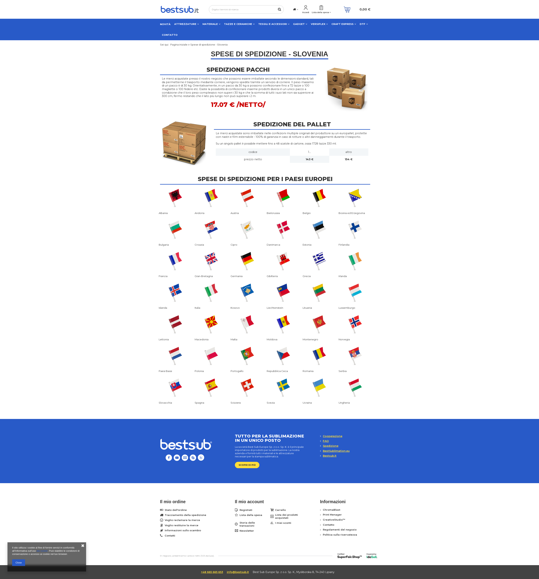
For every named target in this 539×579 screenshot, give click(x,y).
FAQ (326, 441)
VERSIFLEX (318, 23)
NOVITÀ (165, 24)
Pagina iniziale (179, 44)
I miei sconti (283, 523)
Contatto (170, 34)
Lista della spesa (320, 12)
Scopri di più (247, 465)
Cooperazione (332, 436)
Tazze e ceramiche (238, 23)
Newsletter (247, 530)
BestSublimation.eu (336, 451)
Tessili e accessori (272, 23)
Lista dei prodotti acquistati (286, 516)
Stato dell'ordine (176, 510)
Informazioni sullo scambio (183, 530)
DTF (362, 23)
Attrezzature (185, 23)
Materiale (210, 23)
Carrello (280, 510)
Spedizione (330, 446)
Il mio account (249, 501)
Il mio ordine (173, 501)
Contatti (170, 535)
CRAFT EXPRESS (342, 23)
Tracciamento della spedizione (185, 515)
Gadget (299, 23)
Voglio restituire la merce (181, 525)
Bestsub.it (330, 456)
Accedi (305, 12)
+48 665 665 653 (212, 572)
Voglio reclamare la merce (182, 520)
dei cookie (42, 550)
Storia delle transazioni (247, 524)
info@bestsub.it (238, 572)
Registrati (246, 510)
